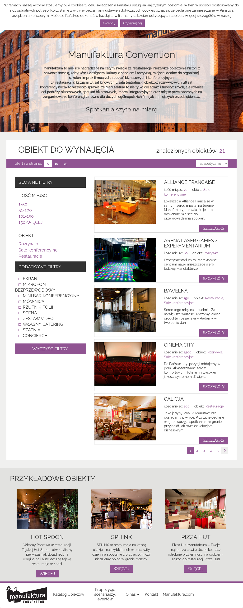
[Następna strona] (224, 450)
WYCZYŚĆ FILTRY (50, 348)
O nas (132, 594)
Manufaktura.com (178, 594)
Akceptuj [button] (109, 23)
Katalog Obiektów (68, 594)
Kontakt (151, 594)
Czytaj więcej (132, 23)
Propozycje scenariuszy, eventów (105, 594)
